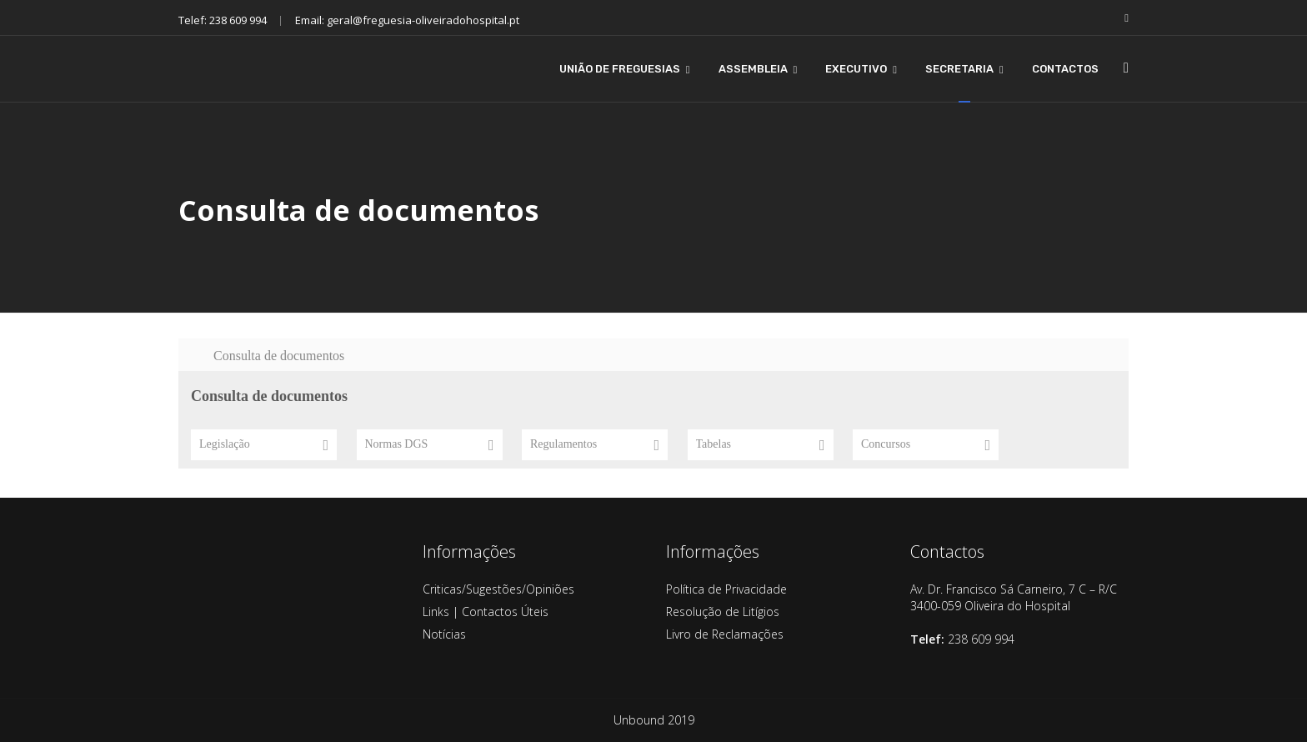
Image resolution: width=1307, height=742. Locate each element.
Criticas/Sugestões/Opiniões (498, 589)
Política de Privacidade (726, 589)
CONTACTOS (1065, 69)
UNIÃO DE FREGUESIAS (619, 69)
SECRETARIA (959, 69)
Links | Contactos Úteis (485, 611)
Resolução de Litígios (722, 611)
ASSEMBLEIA (753, 69)
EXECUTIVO (856, 69)
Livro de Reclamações (725, 634)
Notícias (444, 634)
